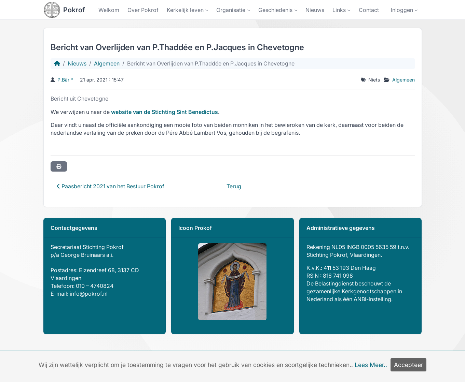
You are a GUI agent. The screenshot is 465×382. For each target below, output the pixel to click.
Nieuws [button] (314, 9)
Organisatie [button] (230, 9)
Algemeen (107, 63)
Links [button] (339, 9)
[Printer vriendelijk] (59, 166)
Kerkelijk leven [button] (185, 9)
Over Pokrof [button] (143, 9)
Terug (234, 186)
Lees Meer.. (371, 364)
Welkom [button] (108, 9)
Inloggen (402, 9)
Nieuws (77, 63)
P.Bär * (65, 80)
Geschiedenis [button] (275, 9)
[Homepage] (57, 63)
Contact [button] (369, 9)
